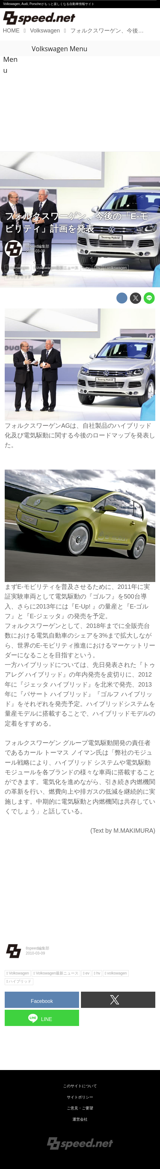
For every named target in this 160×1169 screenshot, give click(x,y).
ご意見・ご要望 (80, 1108)
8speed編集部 (37, 246)
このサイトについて (80, 1086)
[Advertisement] (80, 104)
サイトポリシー (80, 1097)
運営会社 (80, 1119)
